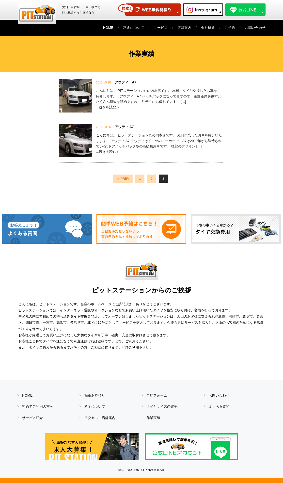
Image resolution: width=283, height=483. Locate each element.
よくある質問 (219, 406)
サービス (161, 28)
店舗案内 (184, 28)
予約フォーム (156, 395)
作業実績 (153, 418)
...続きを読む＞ (108, 107)
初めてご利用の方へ (37, 406)
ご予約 (230, 28)
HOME (108, 28)
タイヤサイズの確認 (161, 406)
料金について (133, 28)
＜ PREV (122, 178)
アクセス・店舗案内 (99, 418)
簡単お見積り (94, 395)
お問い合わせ (255, 28)
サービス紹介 (32, 418)
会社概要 (208, 28)
